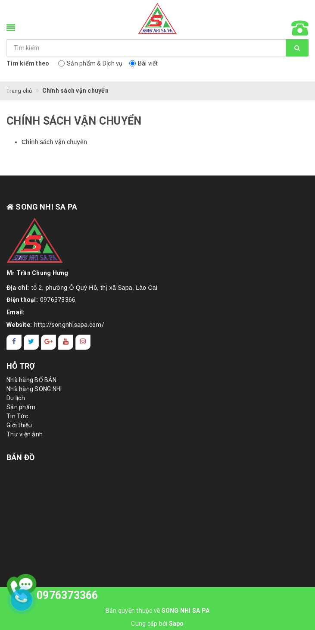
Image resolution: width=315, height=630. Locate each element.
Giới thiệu (19, 425)
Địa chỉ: (17, 287)
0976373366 (58, 299)
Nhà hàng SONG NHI (34, 389)
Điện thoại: (22, 299)
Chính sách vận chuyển (54, 141)
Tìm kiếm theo (27, 63)
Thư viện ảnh (24, 434)
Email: (15, 312)
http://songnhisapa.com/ (69, 324)
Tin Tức (17, 416)
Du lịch (15, 398)
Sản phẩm (20, 407)
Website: (19, 324)
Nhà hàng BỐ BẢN (31, 379)
